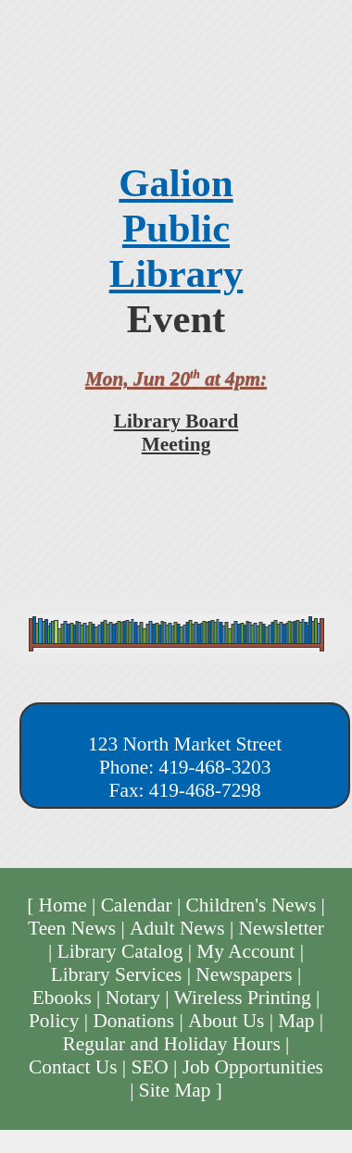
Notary (133, 997)
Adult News (177, 928)
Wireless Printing (242, 997)
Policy (54, 1021)
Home (63, 905)
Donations (133, 1021)
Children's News (251, 905)
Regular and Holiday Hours (172, 1044)
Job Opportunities (252, 1067)
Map (296, 1021)
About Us (226, 1021)
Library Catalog (120, 951)
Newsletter (281, 928)
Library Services (116, 974)
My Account (245, 951)
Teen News (72, 928)
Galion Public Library (176, 228)
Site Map (175, 1090)
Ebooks (62, 997)
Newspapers (243, 974)
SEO (149, 1067)
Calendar (136, 905)
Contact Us (73, 1067)
